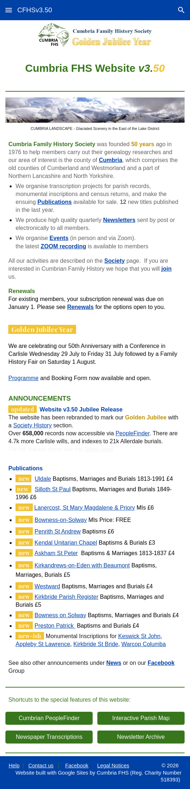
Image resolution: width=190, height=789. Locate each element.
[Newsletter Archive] (141, 737)
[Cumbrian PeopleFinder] (49, 718)
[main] (94, 67)
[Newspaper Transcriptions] (49, 737)
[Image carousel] (94, 114)
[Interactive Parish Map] (141, 718)
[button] (8, 10)
